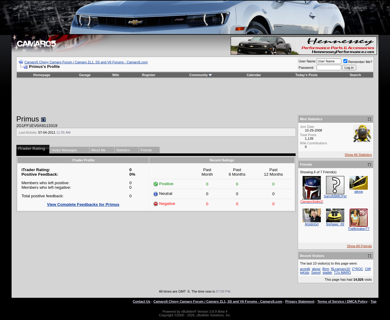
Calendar (253, 75)
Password (306, 67)
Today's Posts (306, 75)
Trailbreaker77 (359, 228)
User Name (307, 61)
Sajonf (316, 272)
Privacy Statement (299, 301)
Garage (85, 75)
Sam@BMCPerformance (342, 196)
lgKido (305, 272)
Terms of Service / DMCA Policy (342, 301)
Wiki (115, 75)
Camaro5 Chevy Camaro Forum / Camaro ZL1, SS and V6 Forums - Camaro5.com (86, 62)
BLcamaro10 (340, 269)
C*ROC (357, 269)
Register (148, 75)
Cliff (368, 269)
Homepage (41, 75)
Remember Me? (357, 62)
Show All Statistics (358, 154)
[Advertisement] (195, 96)
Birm (325, 269)
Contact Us (142, 301)
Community (200, 75)
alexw (358, 191)
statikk (327, 272)
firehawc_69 (335, 224)
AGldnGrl (311, 224)
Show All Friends (359, 246)
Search (355, 75)
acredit (305, 269)
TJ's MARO (342, 272)
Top (373, 301)
